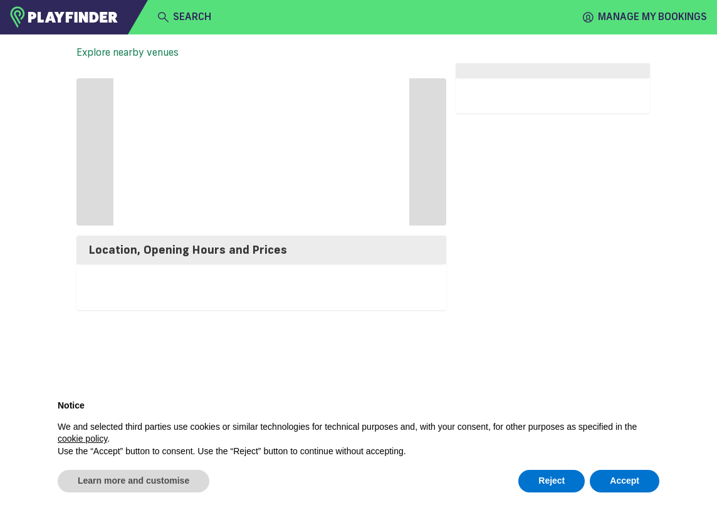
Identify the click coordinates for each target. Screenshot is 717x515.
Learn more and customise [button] (133, 481)
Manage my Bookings (645, 17)
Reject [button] (551, 481)
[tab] (261, 250)
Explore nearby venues (127, 52)
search (184, 17)
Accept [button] (624, 481)
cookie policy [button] (82, 439)
